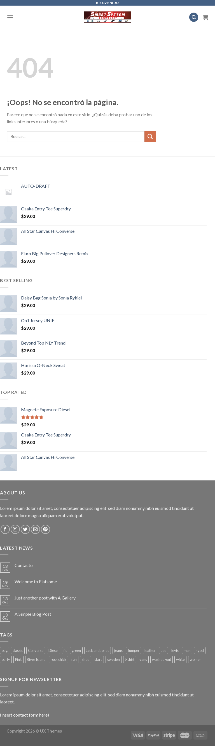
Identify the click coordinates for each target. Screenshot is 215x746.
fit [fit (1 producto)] (65, 650)
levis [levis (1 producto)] (175, 650)
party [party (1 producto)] (6, 659)
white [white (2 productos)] (180, 659)
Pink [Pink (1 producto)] (18, 659)
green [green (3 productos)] (76, 650)
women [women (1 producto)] (196, 659)
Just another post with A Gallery (45, 597)
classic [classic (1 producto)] (18, 650)
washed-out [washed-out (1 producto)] (161, 659)
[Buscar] (193, 17)
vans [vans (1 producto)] (143, 659)
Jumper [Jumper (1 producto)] (133, 650)
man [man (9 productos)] (187, 650)
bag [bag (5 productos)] (5, 650)
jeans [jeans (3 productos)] (118, 650)
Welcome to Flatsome (36, 581)
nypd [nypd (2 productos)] (200, 650)
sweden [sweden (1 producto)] (113, 659)
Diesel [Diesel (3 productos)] (53, 650)
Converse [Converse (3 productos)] (35, 650)
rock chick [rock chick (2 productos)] (58, 659)
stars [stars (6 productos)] (98, 659)
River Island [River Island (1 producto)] (36, 659)
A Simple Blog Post (33, 614)
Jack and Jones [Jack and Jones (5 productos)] (97, 650)
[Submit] (150, 136)
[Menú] (10, 17)
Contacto (24, 565)
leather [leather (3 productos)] (150, 650)
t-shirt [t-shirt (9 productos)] (129, 659)
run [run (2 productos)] (74, 659)
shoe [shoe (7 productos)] (85, 659)
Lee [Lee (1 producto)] (163, 650)
